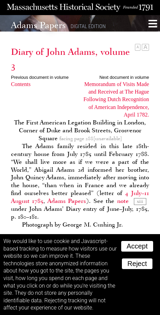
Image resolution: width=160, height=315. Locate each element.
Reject (137, 263)
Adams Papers (66, 201)
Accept (137, 246)
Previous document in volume (40, 77)
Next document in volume (124, 77)
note (123, 201)
